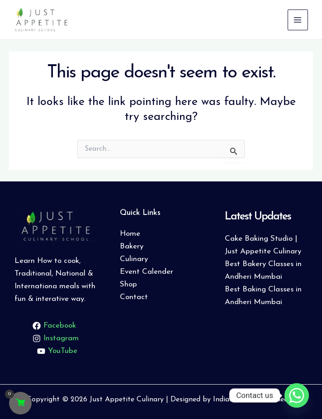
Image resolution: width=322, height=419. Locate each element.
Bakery (131, 246)
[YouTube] (57, 351)
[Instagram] (56, 338)
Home (130, 234)
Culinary (134, 259)
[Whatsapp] (296, 395)
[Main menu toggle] (297, 20)
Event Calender (146, 272)
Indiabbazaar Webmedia (253, 399)
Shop (128, 284)
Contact (134, 297)
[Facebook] (55, 326)
